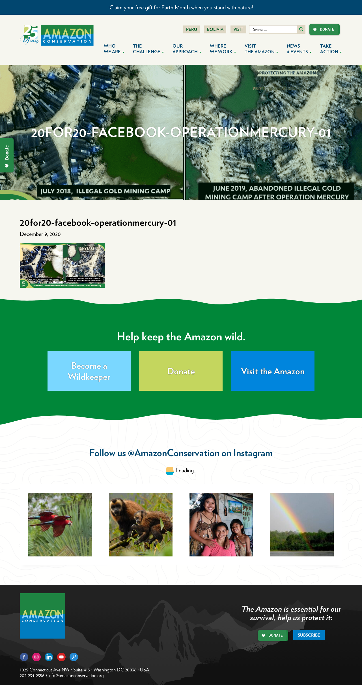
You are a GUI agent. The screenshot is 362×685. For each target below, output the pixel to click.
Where (223, 48)
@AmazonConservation (173, 452)
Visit (238, 29)
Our (187, 48)
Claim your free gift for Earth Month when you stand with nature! (181, 7)
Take (331, 48)
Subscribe (309, 635)
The (148, 48)
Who (114, 48)
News (299, 48)
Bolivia (215, 29)
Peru (191, 29)
